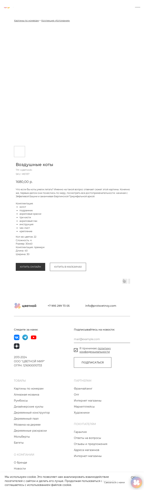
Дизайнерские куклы (28, 406)
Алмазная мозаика (26, 394)
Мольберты (22, 436)
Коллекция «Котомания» (55, 20)
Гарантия (80, 432)
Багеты (19, 442)
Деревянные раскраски (30, 430)
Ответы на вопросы (87, 438)
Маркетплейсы (84, 406)
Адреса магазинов (86, 450)
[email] (102, 339)
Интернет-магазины (88, 456)
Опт (76, 394)
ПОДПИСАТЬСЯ (93, 362)
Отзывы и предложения (90, 444)
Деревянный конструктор (32, 412)
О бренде (20, 462)
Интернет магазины (87, 400)
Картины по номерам (26, 20)
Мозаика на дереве (27, 424)
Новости (20, 468)
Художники (82, 412)
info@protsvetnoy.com (100, 305)
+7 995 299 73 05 (59, 305)
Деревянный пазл (26, 418)
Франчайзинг (83, 388)
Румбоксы (21, 400)
